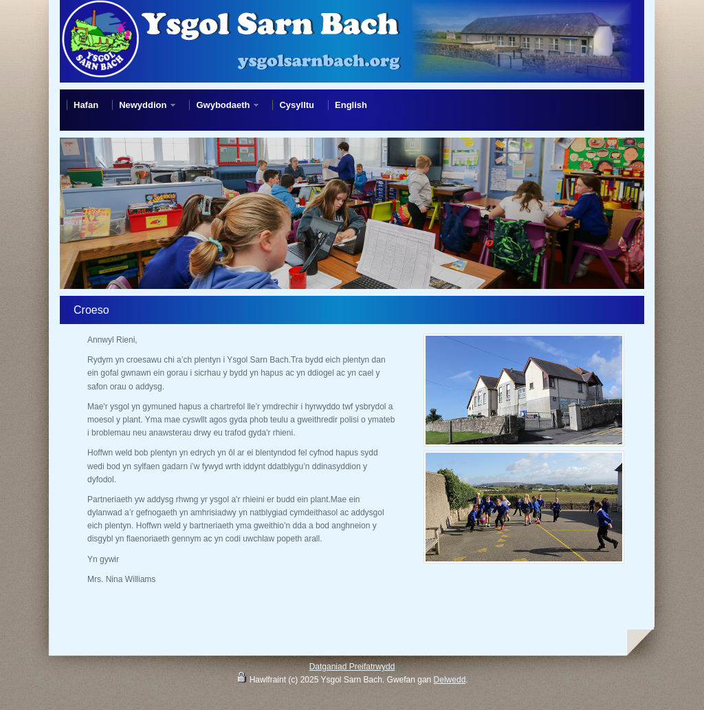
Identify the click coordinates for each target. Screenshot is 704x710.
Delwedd (450, 680)
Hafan (86, 105)
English (351, 105)
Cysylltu (296, 105)
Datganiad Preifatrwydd (352, 666)
